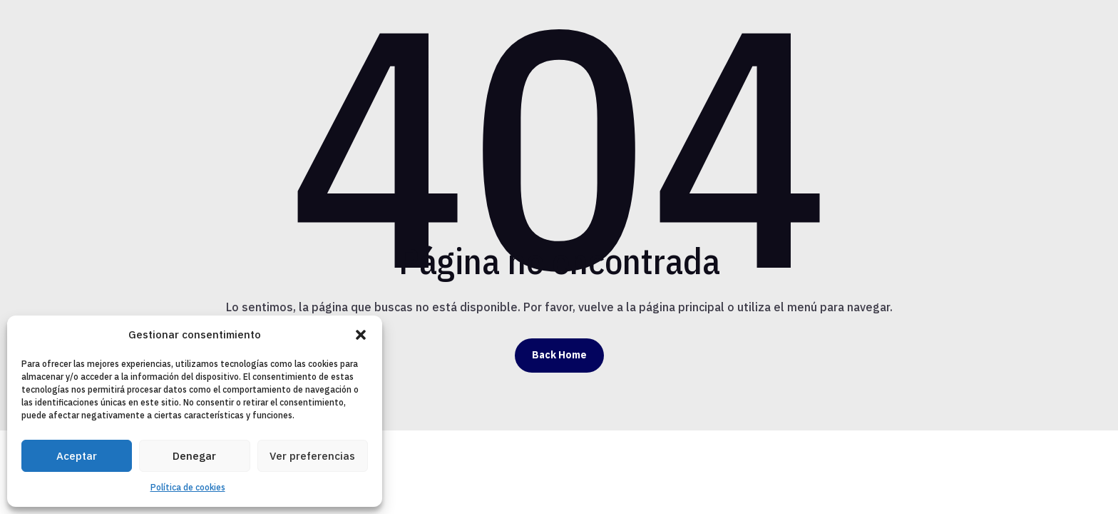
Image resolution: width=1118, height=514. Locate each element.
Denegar (194, 456)
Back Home (559, 354)
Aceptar (76, 456)
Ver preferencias (312, 456)
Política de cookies (187, 487)
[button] (361, 335)
